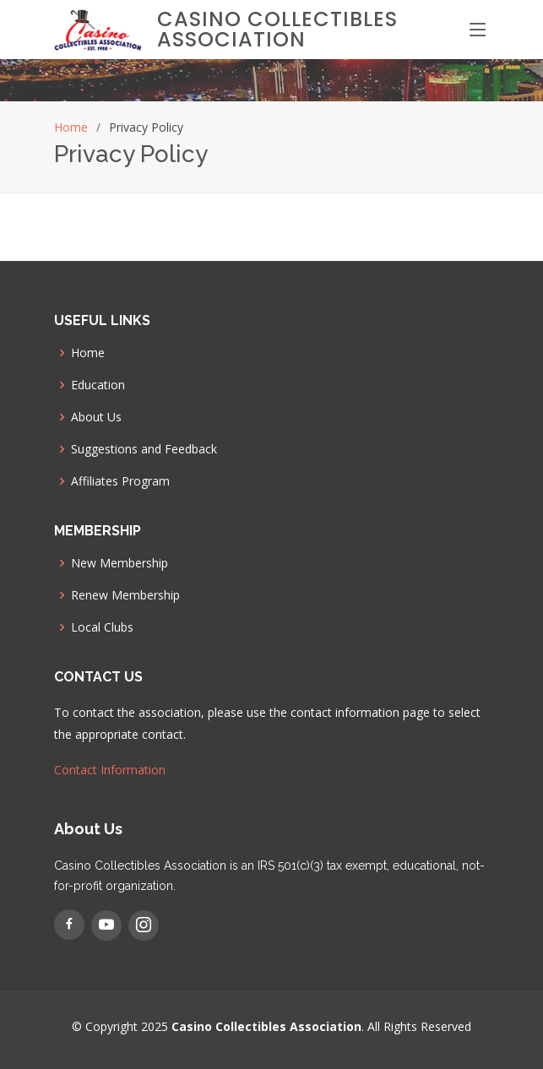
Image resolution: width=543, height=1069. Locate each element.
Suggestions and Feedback (144, 449)
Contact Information (110, 770)
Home (71, 127)
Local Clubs (102, 627)
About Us (96, 417)
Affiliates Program (120, 481)
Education (98, 385)
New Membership (119, 563)
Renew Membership (125, 595)
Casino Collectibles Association (277, 29)
